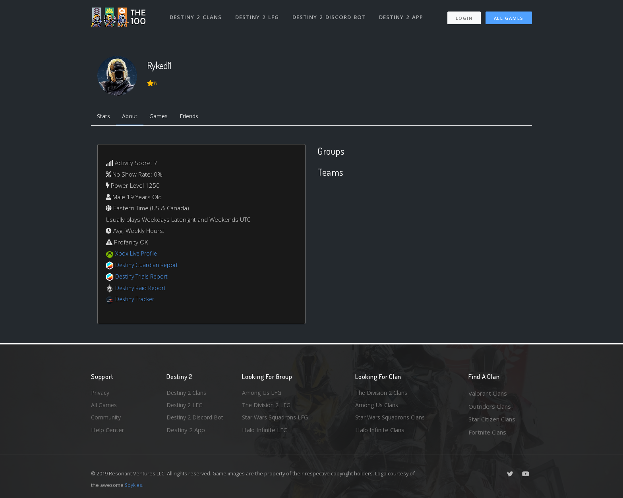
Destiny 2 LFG (257, 15)
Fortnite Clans (487, 432)
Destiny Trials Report (143, 277)
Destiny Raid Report (142, 288)
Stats (104, 117)
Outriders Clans (489, 406)
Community (106, 419)
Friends (196, 117)
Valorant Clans (487, 393)
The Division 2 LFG (267, 406)
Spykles (134, 484)
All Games (509, 16)
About (132, 117)
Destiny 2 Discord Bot (330, 15)
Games (163, 117)
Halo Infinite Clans (379, 432)
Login (463, 16)
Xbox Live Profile (137, 254)
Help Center (107, 432)
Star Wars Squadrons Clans (392, 419)
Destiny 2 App (402, 15)
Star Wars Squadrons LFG (277, 419)
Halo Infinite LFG (265, 432)
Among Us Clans (377, 406)
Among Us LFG (262, 393)
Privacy (101, 393)
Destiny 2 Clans (196, 15)
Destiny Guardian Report (148, 266)
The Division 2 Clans (382, 393)
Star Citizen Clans (491, 419)
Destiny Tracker (136, 300)
